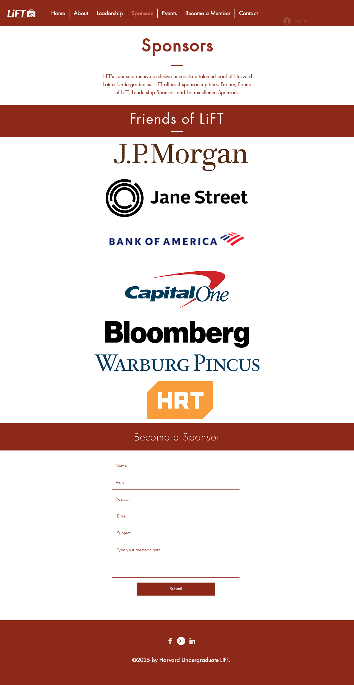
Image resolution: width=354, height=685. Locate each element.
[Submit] (176, 589)
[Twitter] (181, 641)
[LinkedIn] (192, 641)
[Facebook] (170, 641)
